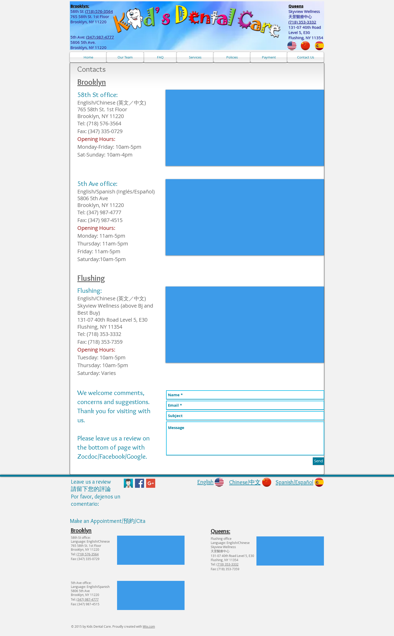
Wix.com (149, 626)
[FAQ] (160, 57)
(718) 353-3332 (227, 564)
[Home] (88, 57)
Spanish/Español (294, 482)
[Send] (318, 461)
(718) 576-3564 (99, 11)
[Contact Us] (305, 57)
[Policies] (232, 57)
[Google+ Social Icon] (150, 483)
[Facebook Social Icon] (139, 483)
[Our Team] (125, 57)
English (205, 481)
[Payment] (268, 57)
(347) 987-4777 (100, 37)
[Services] (195, 57)
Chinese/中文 (245, 482)
